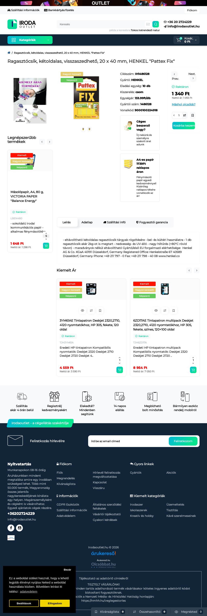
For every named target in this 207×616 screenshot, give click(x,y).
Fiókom (192, 10)
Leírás (66, 222)
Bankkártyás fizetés (59, 10)
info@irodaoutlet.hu (182, 26)
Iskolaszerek (138, 510)
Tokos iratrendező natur (145, 30)
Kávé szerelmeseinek (181, 516)
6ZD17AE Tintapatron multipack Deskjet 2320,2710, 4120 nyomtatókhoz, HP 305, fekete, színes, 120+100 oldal (163, 325)
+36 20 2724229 (178, 22)
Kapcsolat (100, 482)
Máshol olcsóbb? (183, 104)
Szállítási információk (23, 10)
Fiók (60, 472)
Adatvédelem (66, 516)
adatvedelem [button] (28, 591)
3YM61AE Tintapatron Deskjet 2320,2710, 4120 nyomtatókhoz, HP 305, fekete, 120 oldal (90, 325)
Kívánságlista (66, 484)
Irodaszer (136, 504)
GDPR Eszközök (68, 504)
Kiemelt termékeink (75, 40)
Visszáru (99, 488)
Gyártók (135, 472)
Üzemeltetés (175, 504)
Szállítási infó (114, 222)
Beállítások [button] (24, 603)
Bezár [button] (67, 569)
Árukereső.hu (103, 560)
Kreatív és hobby (142, 516)
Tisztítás (172, 510)
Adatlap (86, 222)
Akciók (171, 472)
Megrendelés (66, 478)
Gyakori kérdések (105, 520)
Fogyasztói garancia (152, 222)
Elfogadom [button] (55, 603)
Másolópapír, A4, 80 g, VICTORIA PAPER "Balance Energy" (27, 196)
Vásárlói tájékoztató (107, 514)
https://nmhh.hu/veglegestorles (103, 600)
